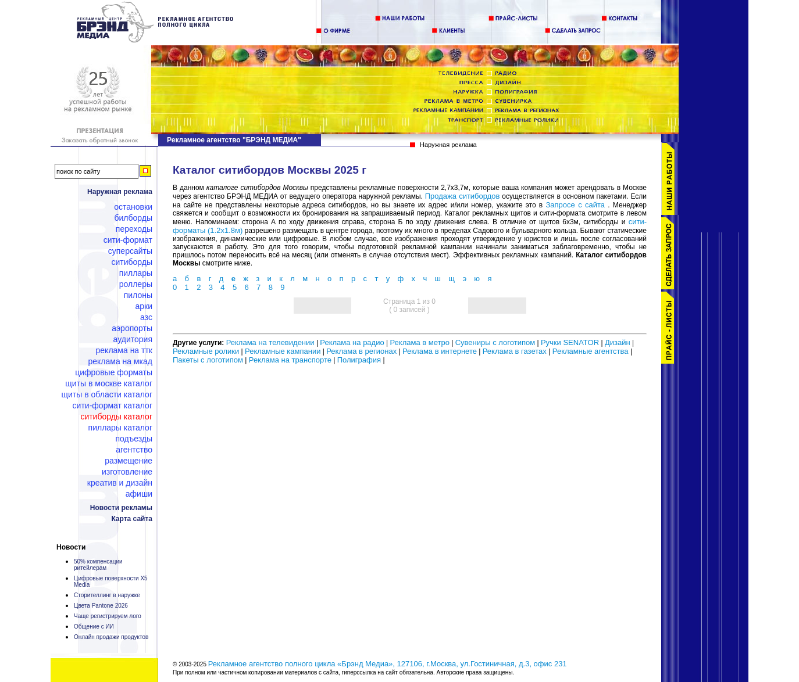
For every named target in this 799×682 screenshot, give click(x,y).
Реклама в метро (419, 342)
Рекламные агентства (591, 351)
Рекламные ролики (206, 351)
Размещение (128, 461)
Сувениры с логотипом (495, 342)
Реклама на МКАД (120, 361)
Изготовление (127, 472)
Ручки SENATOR (570, 342)
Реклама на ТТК (124, 350)
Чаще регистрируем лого (107, 616)
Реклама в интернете (439, 351)
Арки (143, 306)
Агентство (134, 450)
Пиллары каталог (120, 427)
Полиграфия (359, 360)
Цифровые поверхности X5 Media (111, 581)
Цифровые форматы (113, 372)
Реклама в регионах (361, 351)
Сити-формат (128, 240)
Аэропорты (132, 328)
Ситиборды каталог (116, 416)
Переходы (134, 229)
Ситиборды (131, 262)
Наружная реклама (119, 192)
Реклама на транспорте (290, 360)
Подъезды (134, 439)
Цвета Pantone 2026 (101, 605)
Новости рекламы (121, 508)
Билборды (133, 218)
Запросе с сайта (575, 204)
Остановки (133, 207)
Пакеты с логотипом (208, 360)
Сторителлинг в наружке (107, 595)
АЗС (146, 317)
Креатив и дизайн (119, 483)
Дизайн (617, 342)
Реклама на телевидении (270, 342)
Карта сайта (131, 519)
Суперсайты (130, 251)
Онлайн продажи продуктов (111, 637)
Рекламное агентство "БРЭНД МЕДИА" (234, 140)
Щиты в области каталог (107, 394)
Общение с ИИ (94, 626)
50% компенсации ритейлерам (98, 564)
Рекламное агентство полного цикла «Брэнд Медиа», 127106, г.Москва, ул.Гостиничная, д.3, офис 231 (387, 663)
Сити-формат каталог (112, 405)
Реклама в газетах (516, 351)
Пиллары (135, 273)
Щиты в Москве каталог (108, 383)
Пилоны (138, 295)
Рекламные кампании (282, 351)
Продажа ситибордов (462, 196)
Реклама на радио (352, 342)
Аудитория (132, 339)
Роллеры (135, 284)
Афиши (139, 494)
